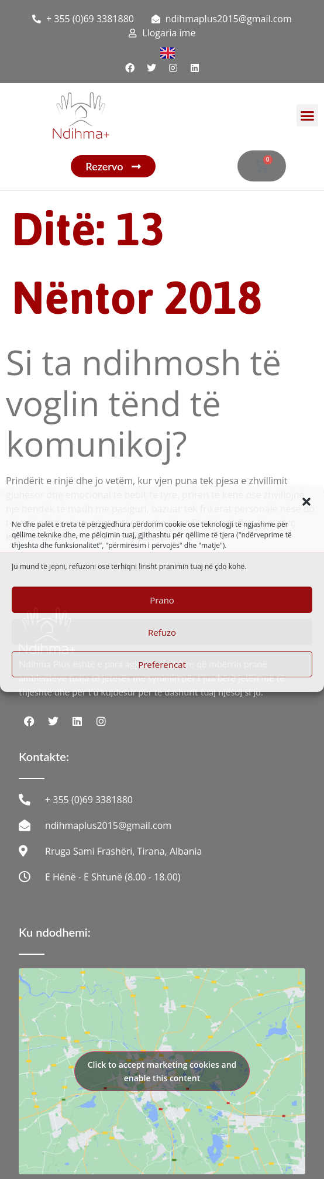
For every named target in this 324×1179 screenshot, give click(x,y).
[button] (306, 502)
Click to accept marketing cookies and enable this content (162, 1071)
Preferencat (162, 664)
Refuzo (162, 632)
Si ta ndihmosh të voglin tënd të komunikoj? (143, 403)
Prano (162, 600)
